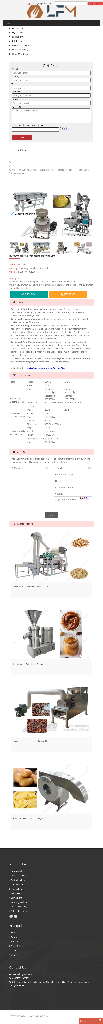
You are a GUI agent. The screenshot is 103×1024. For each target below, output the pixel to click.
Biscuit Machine (17, 875)
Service (13, 941)
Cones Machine (17, 871)
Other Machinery (18, 911)
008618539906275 (20, 162)
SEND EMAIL (29, 294)
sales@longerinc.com (39, 3)
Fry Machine (15, 889)
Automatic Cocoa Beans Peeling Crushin (30, 741)
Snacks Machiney (18, 906)
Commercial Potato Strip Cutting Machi (30, 818)
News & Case (16, 946)
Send (21, 137)
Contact (13, 954)
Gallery (13, 950)
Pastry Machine (17, 880)
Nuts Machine (16, 884)
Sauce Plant (15, 893)
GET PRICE (68, 294)
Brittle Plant (15, 897)
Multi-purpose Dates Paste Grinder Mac (30, 664)
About (13, 932)
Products (14, 937)
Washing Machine (18, 902)
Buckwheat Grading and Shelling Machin (30, 587)
